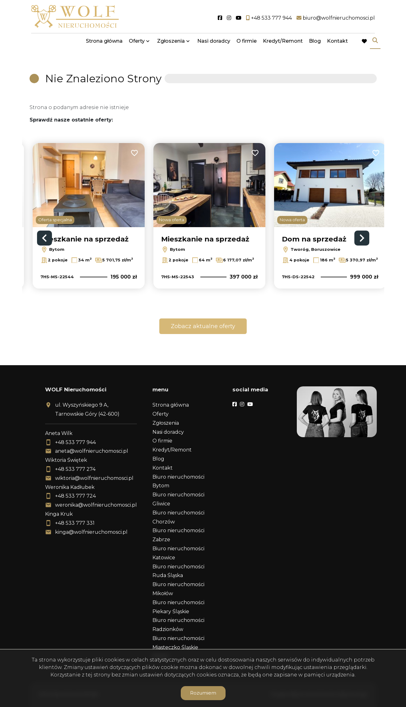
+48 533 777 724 (75, 496)
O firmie (246, 44)
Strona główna (104, 44)
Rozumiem (203, 693)
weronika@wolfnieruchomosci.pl (96, 505)
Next (361, 238)
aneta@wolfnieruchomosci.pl (91, 451)
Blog (315, 44)
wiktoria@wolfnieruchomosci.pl (94, 478)
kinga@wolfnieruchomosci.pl (91, 532)
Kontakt (337, 44)
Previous (44, 238)
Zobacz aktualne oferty (203, 326)
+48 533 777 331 (75, 523)
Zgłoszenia (171, 44)
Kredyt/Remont (283, 44)
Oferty (137, 44)
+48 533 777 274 (75, 469)
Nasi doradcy (213, 44)
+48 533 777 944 (75, 442)
